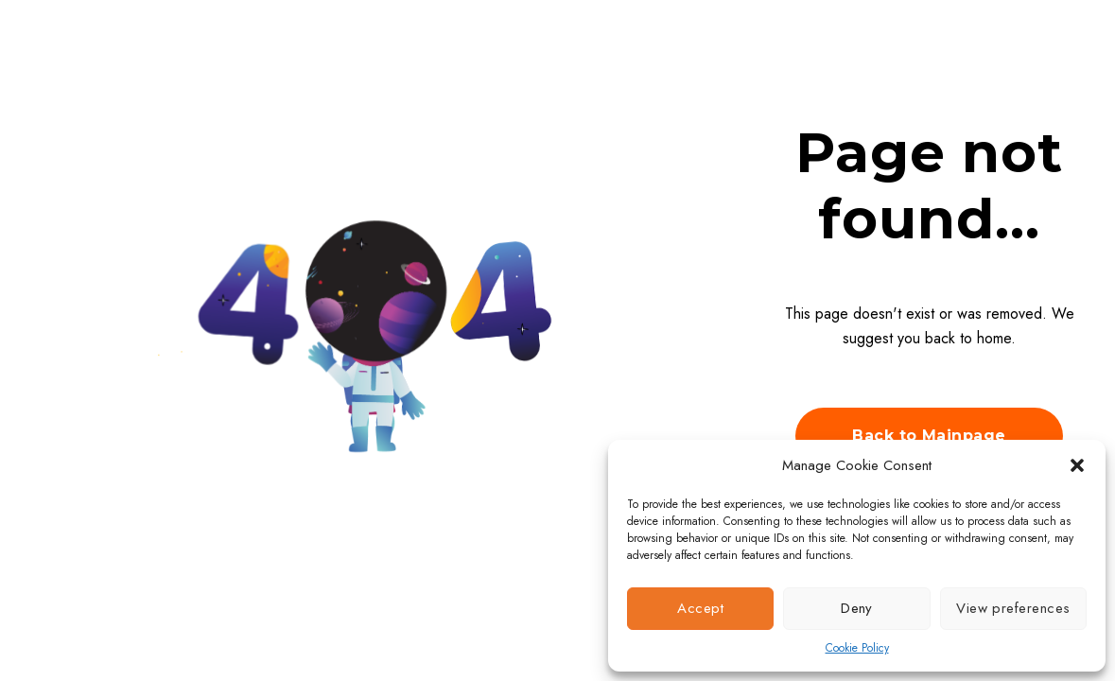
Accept (700, 608)
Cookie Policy (857, 647)
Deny (857, 608)
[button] (1077, 465)
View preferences (1013, 608)
